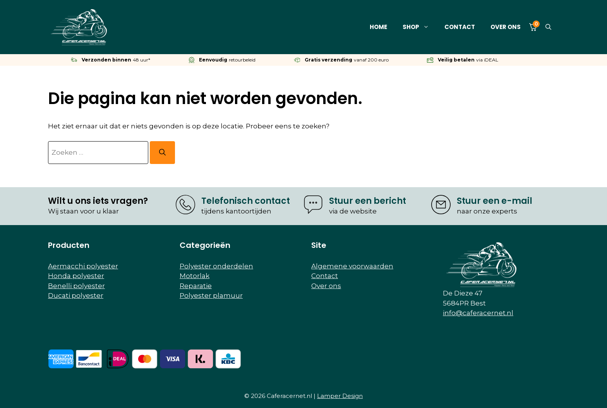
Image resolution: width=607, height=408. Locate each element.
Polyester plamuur (211, 295)
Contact (459, 27)
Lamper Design (340, 395)
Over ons (505, 27)
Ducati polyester (75, 295)
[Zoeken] (162, 152)
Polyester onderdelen (216, 266)
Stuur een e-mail (494, 201)
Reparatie (196, 286)
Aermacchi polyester (83, 266)
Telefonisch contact (245, 201)
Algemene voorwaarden (352, 266)
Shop (420, 27)
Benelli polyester (76, 286)
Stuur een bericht (367, 201)
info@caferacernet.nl (478, 313)
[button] (548, 27)
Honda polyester (76, 276)
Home (378, 27)
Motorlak (194, 276)
